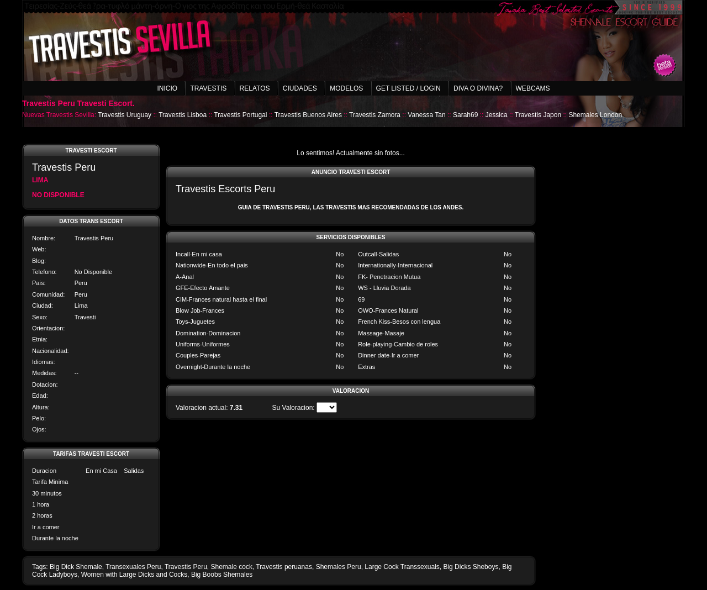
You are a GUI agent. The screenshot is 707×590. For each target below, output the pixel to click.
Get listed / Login (408, 88)
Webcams (533, 88)
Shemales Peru (338, 567)
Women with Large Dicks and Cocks (134, 574)
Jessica (497, 115)
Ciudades (300, 88)
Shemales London (595, 115)
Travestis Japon (538, 115)
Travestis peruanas (284, 567)
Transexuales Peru (133, 567)
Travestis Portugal (240, 115)
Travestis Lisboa (183, 115)
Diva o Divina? (478, 88)
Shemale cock (231, 567)
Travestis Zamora (374, 115)
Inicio (167, 88)
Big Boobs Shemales (221, 574)
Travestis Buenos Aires (308, 115)
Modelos (346, 88)
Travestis (208, 88)
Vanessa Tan (426, 115)
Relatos (255, 88)
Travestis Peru (186, 567)
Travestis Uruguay (124, 115)
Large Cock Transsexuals (402, 567)
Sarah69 (465, 115)
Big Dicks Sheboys (470, 567)
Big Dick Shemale (76, 567)
